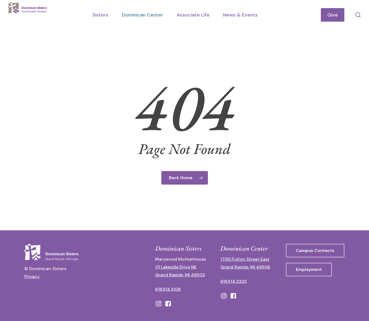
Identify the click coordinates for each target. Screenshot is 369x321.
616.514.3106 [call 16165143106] (168, 289)
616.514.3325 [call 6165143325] (233, 281)
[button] (315, 250)
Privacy (32, 276)
